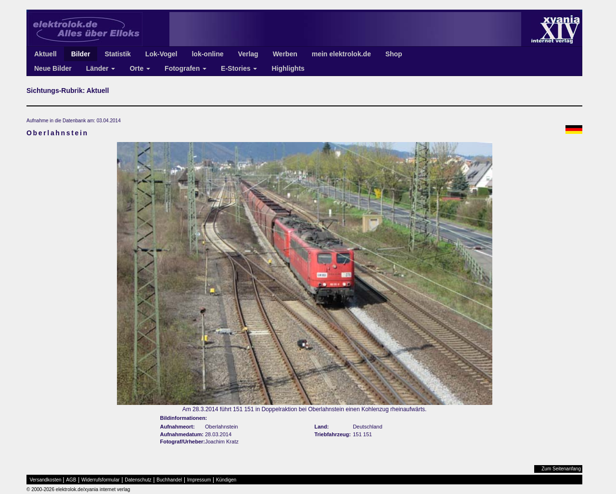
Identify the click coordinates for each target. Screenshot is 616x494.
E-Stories (239, 68)
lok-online (207, 54)
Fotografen (185, 68)
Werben (285, 54)
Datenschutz (138, 479)
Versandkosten (45, 479)
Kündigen (226, 479)
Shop (393, 54)
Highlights (287, 68)
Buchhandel (169, 479)
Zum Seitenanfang (561, 468)
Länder (101, 68)
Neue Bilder (53, 68)
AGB (71, 479)
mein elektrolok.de (341, 54)
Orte (139, 68)
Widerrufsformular (100, 479)
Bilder (80, 54)
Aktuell (45, 54)
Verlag (248, 54)
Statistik (117, 54)
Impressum (199, 479)
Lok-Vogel (161, 54)
